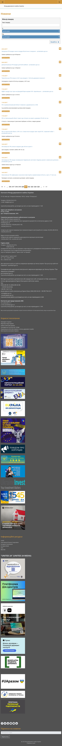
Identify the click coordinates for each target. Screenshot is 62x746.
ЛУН (2, 548)
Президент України (6, 322)
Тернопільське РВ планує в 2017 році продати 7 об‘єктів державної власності (23, 78)
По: (3, 34)
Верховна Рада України (7, 323)
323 (32, 187)
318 (16, 187)
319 (19, 187)
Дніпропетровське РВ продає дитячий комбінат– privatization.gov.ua (20, 64)
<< (2, 187)
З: (2, 28)
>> (46, 187)
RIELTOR (3, 549)
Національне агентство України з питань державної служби (17, 329)
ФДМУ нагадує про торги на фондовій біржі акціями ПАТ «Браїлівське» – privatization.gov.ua (27, 91)
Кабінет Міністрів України (8, 325)
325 (38, 187)
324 (35, 187)
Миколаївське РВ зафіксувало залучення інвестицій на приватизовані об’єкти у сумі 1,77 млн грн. (29, 175)
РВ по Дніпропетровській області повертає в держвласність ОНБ (20, 104)
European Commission (7, 544)
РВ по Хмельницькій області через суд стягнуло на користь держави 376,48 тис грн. (25, 118)
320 (22, 187)
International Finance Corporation (10, 542)
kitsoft (33, 743)
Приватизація (6, 58)
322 (29, 187)
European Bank (5, 546)
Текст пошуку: (6, 22)
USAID (2, 540)
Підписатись (5, 736)
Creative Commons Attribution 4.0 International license (31, 310)
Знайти (54, 42)
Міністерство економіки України (10, 331)
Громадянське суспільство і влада (10, 327)
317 (13, 187)
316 (10, 187)
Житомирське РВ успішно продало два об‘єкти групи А (17, 146)
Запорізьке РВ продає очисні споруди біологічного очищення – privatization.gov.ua (24, 51)
